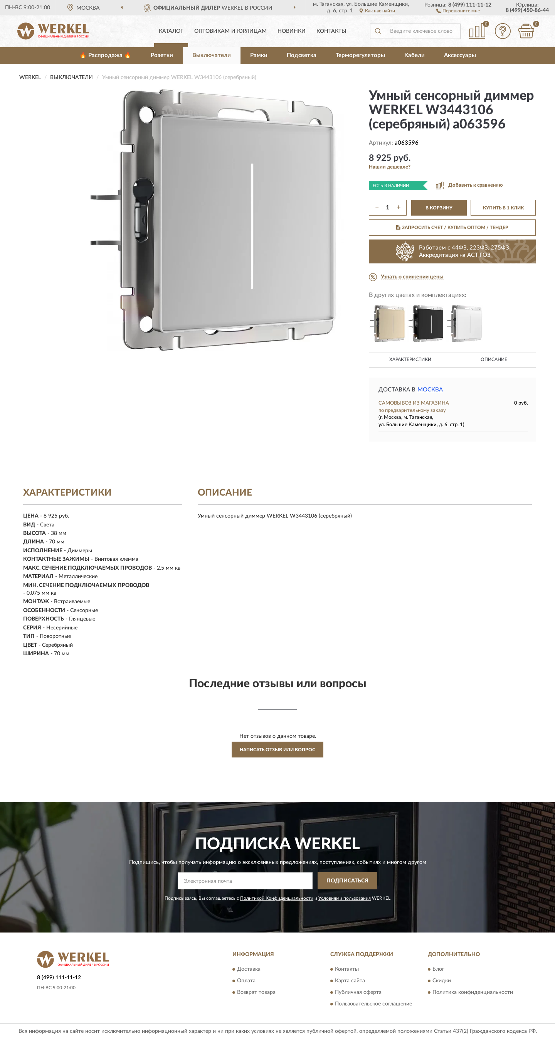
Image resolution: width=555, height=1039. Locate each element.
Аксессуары (460, 55)
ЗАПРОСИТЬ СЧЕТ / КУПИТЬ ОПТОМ (452, 227)
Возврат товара (256, 992)
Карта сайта (350, 981)
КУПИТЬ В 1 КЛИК (503, 208)
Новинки (292, 31)
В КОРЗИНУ (439, 208)
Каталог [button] (171, 31)
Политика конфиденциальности (472, 992)
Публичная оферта (358, 992)
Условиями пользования (344, 898)
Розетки (162, 55)
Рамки (258, 55)
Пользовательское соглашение (373, 1004)
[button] (458, 10)
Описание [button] (494, 359)
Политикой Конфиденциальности (276, 898)
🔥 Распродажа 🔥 (105, 55)
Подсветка (301, 55)
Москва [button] (430, 390)
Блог (438, 969)
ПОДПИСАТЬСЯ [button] (347, 881)
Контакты (331, 31)
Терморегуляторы (360, 55)
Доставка (249, 969)
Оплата (246, 981)
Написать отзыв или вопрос (277, 749)
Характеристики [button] (410, 359)
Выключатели (211, 55)
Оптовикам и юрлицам (230, 31)
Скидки (441, 981)
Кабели (414, 55)
